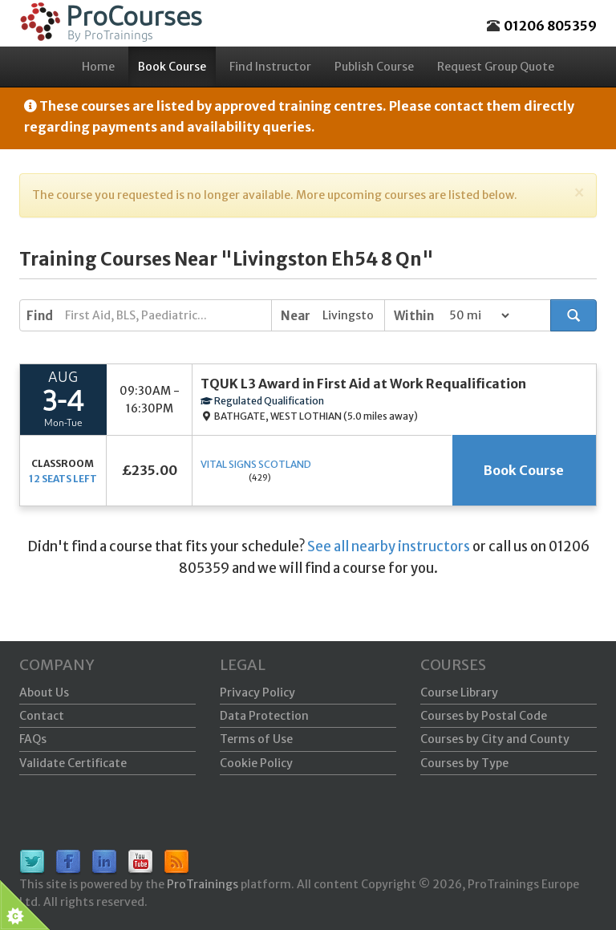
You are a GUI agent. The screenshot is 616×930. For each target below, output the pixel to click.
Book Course (172, 66)
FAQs (33, 739)
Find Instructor (270, 66)
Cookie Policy (256, 763)
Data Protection (264, 716)
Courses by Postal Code (483, 716)
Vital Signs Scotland (256, 464)
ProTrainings (202, 884)
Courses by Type (464, 763)
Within (414, 315)
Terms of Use (256, 739)
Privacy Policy (257, 692)
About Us (44, 692)
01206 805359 (550, 26)
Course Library (459, 692)
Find (39, 315)
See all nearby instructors (388, 546)
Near (295, 315)
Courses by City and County (494, 739)
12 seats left (63, 479)
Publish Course (374, 66)
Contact (41, 716)
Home (98, 66)
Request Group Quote (495, 66)
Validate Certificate (73, 763)
